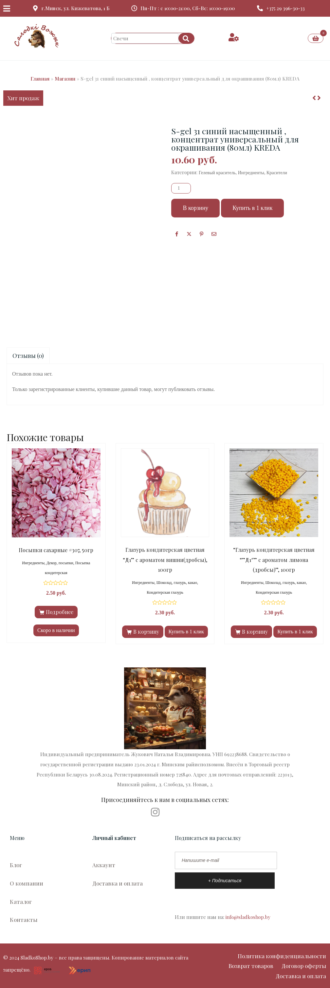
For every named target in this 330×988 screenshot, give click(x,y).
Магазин (65, 78)
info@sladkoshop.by (248, 917)
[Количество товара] (181, 188)
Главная (39, 78)
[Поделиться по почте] (214, 234)
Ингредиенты (251, 172)
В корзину (195, 208)
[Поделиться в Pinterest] (201, 234)
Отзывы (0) (28, 356)
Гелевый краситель (217, 172)
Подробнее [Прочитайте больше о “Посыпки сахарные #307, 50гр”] (59, 611)
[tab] (28, 355)
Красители (276, 172)
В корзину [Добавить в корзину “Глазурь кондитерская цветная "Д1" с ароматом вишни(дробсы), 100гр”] (146, 631)
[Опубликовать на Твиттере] (189, 234)
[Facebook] (176, 234)
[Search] (186, 38)
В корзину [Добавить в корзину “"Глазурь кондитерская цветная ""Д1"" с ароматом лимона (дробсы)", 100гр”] (255, 631)
